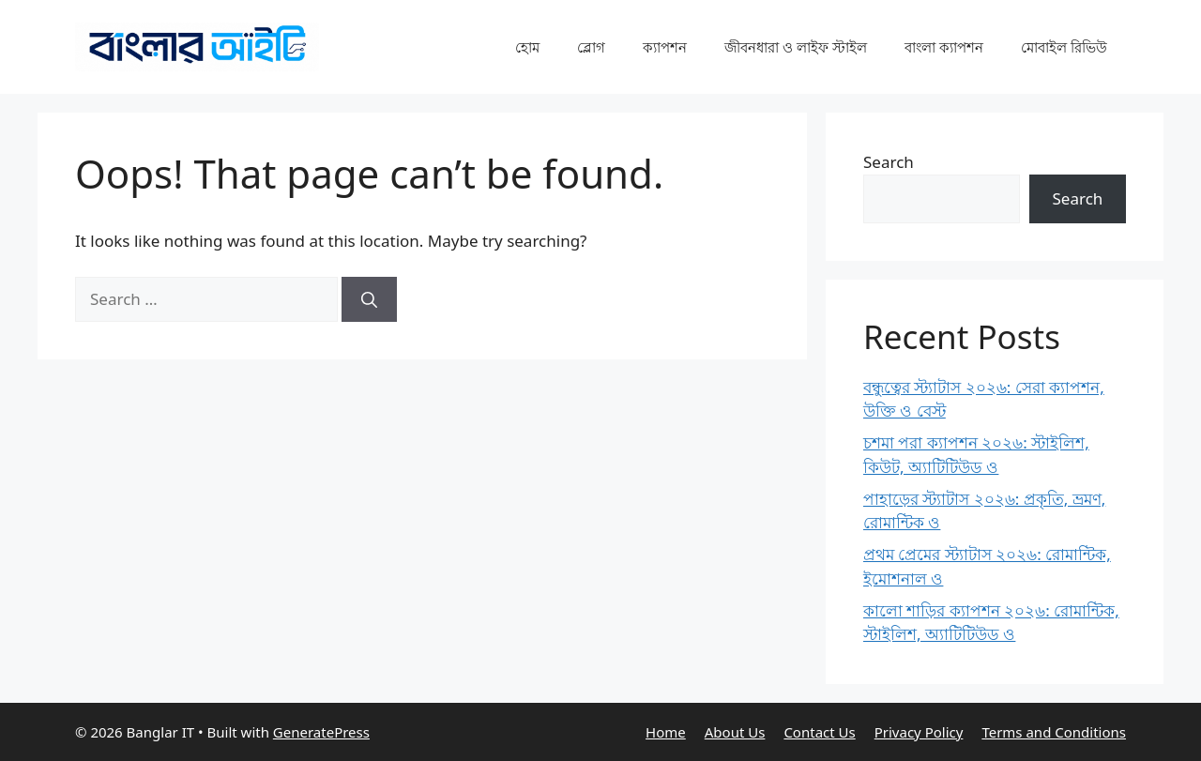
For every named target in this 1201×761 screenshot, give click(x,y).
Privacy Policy (919, 732)
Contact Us (819, 732)
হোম (527, 47)
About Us (735, 732)
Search (888, 162)
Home (666, 732)
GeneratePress (321, 732)
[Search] (369, 299)
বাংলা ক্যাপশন (944, 47)
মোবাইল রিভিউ (1064, 47)
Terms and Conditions (1053, 732)
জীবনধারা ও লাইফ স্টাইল (795, 47)
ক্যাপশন (665, 47)
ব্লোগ (591, 47)
